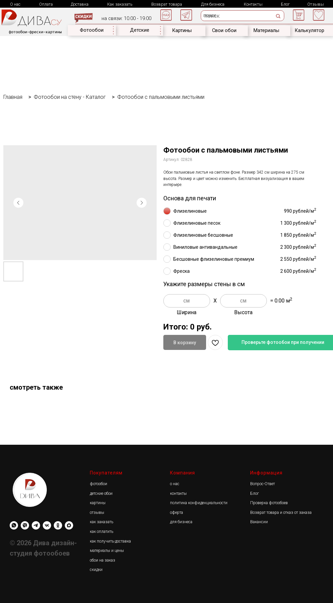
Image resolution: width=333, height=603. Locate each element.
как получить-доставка (110, 541)
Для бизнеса (212, 4)
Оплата (46, 4)
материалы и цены (107, 550)
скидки (96, 569)
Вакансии (259, 522)
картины (98, 502)
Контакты (253, 4)
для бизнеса (181, 522)
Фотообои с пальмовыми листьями (160, 97)
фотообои (98, 483)
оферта (176, 512)
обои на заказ (102, 560)
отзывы (97, 512)
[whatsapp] (14, 525)
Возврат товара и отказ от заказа (281, 512)
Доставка (80, 4)
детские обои (101, 493)
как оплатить (101, 531)
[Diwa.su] (36, 525)
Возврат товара (166, 4)
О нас (15, 4)
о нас (174, 483)
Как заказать (120, 4)
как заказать (101, 522)
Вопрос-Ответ (262, 483)
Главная (12, 97)
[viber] (25, 525)
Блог (285, 4)
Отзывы (315, 4)
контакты (178, 493)
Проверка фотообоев (269, 502)
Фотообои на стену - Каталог (70, 97)
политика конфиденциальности (198, 502)
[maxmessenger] (69, 525)
